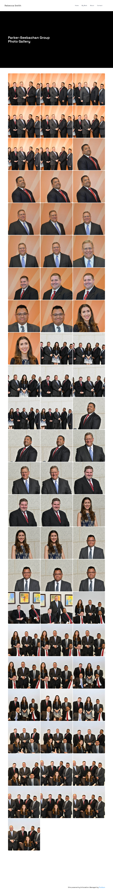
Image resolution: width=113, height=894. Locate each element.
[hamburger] (23, 5)
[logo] (13, 5)
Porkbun (102, 887)
